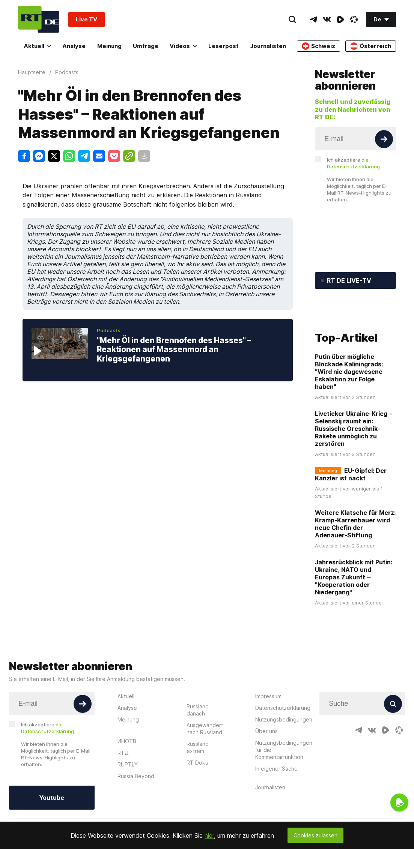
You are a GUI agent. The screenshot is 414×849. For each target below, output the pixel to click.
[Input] (355, 138)
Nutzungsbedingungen (283, 756)
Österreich (370, 46)
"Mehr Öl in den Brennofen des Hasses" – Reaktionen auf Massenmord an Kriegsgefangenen (174, 349)
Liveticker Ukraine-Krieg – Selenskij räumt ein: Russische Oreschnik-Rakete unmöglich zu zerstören (353, 465)
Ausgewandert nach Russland (205, 765)
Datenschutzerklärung (282, 744)
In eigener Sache (276, 805)
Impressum (268, 732)
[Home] (38, 19)
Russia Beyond (135, 812)
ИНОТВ (126, 777)
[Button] (384, 139)
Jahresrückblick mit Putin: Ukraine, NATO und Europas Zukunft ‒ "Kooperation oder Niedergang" (353, 614)
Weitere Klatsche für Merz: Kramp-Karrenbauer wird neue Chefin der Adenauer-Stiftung (355, 561)
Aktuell (37, 46)
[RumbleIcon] (340, 20)
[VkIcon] (327, 20)
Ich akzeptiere (353, 163)
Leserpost (223, 46)
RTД (123, 789)
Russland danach (198, 746)
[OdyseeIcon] (354, 20)
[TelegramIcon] (313, 20)
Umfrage (145, 46)
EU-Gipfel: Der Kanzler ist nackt (351, 511)
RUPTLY (127, 801)
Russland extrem (198, 783)
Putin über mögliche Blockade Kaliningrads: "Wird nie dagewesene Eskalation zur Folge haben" (349, 408)
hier (209, 835)
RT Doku (197, 799)
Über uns (266, 767)
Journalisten (268, 46)
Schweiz (318, 46)
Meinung (109, 46)
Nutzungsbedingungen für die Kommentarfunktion (283, 786)
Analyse (74, 46)
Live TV (86, 19)
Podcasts (108, 330)
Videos (183, 46)
